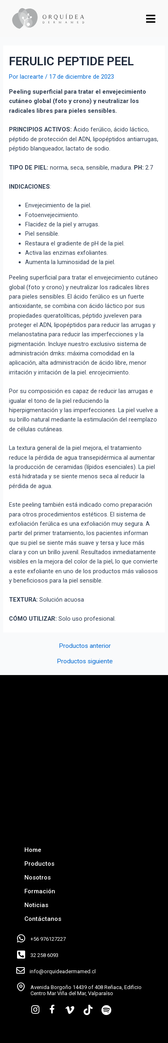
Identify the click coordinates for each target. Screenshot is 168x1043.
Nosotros (37, 877)
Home (32, 850)
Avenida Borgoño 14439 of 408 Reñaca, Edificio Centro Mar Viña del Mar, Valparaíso (86, 990)
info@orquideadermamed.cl (63, 971)
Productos (39, 863)
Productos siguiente (85, 661)
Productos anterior (85, 646)
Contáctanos (42, 919)
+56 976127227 (48, 939)
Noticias (36, 905)
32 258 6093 (44, 955)
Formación (39, 891)
